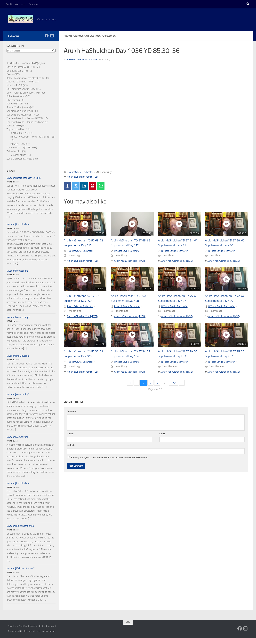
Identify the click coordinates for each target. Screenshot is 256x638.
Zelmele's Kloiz (14, 151)
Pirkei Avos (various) (17, 96)
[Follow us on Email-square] (52, 36)
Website (71, 446)
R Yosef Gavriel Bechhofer (82, 59)
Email (162, 434)
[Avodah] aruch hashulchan (20, 525)
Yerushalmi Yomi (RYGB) (19, 147)
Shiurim (33, 4)
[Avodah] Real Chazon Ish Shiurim (24, 177)
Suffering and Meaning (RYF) (21, 114)
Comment (72, 412)
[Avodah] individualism (18, 224)
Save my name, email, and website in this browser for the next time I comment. (109, 458)
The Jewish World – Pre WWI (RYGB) (25, 118)
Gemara (11, 74)
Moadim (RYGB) (15, 85)
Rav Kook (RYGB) (15, 103)
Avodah (11, 171)
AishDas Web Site (15, 4)
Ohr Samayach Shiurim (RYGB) (22, 88)
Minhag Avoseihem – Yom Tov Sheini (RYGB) (32, 136)
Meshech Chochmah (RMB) (20, 81)
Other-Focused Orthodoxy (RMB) (23, 92)
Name (70, 434)
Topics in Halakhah (16, 129)
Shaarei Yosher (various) (19, 107)
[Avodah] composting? (18, 270)
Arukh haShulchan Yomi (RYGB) (84, 176)
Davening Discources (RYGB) (21, 66)
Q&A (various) (13, 100)
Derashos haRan (18, 154)
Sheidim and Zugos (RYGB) (20, 110)
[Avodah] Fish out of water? (21, 568)
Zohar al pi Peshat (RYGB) (19, 158)
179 (173, 384)
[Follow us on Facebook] (47, 36)
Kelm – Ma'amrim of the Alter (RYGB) (25, 78)
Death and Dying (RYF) (18, 70)
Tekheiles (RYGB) (18, 144)
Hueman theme (48, 631)
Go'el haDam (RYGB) (20, 132)
